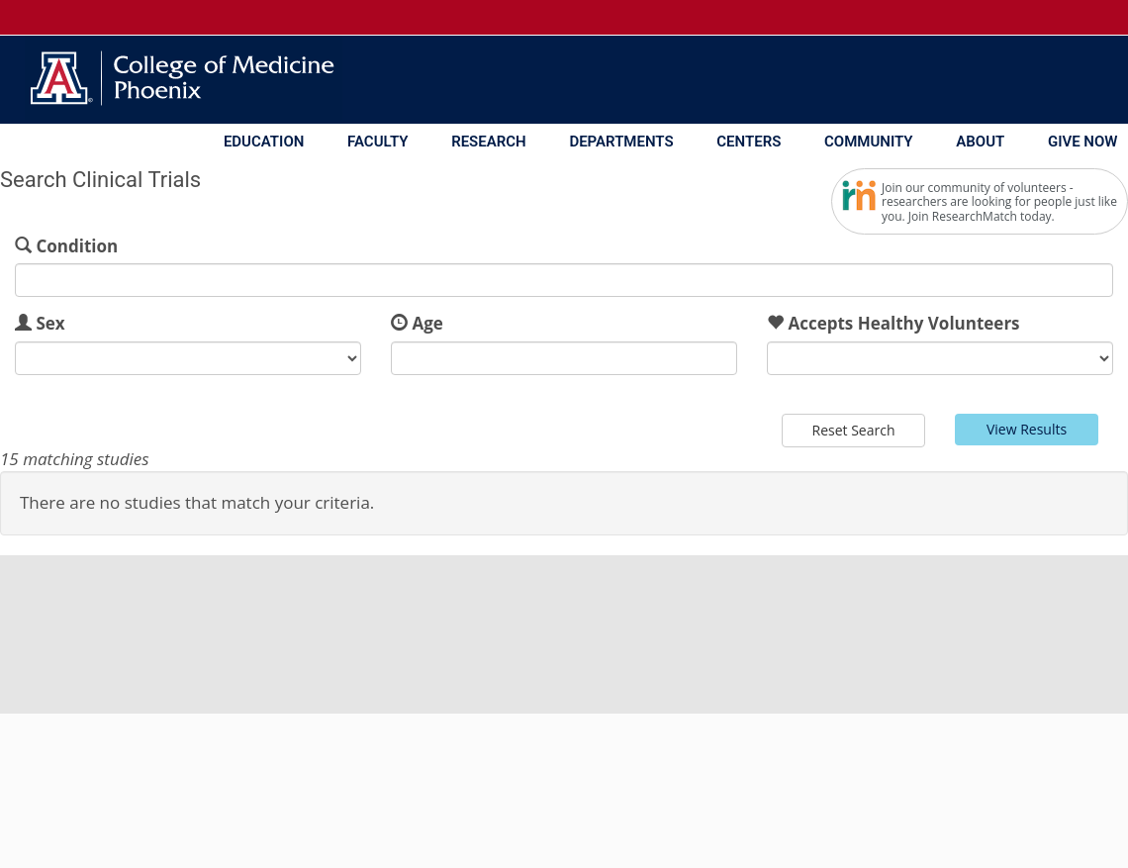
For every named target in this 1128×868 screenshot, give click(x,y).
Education (264, 141)
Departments (621, 141)
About (980, 141)
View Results (1027, 429)
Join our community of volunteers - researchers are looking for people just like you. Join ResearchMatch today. (999, 202)
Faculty (377, 141)
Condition (77, 246)
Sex (50, 323)
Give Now (1083, 141)
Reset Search (853, 430)
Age (427, 323)
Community (868, 141)
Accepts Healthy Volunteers (903, 323)
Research (488, 141)
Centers (748, 141)
